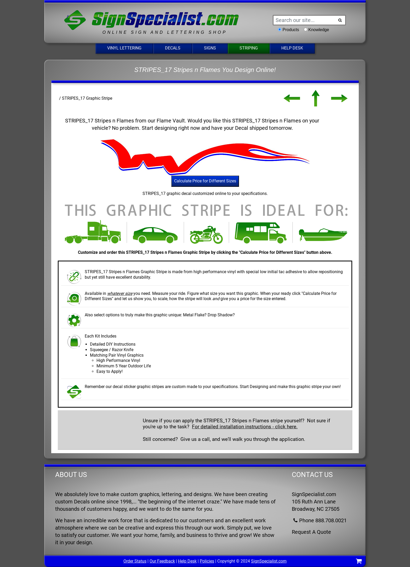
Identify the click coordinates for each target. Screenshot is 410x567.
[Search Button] (340, 20)
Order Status (134, 561)
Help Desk (292, 48)
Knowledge (318, 29)
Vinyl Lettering (124, 48)
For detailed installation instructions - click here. (245, 427)
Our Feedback (162, 561)
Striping (249, 48)
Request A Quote (311, 532)
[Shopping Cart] (358, 561)
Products (291, 29)
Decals (172, 48)
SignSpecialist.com (269, 561)
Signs (210, 48)
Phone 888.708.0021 (319, 520)
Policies (207, 561)
